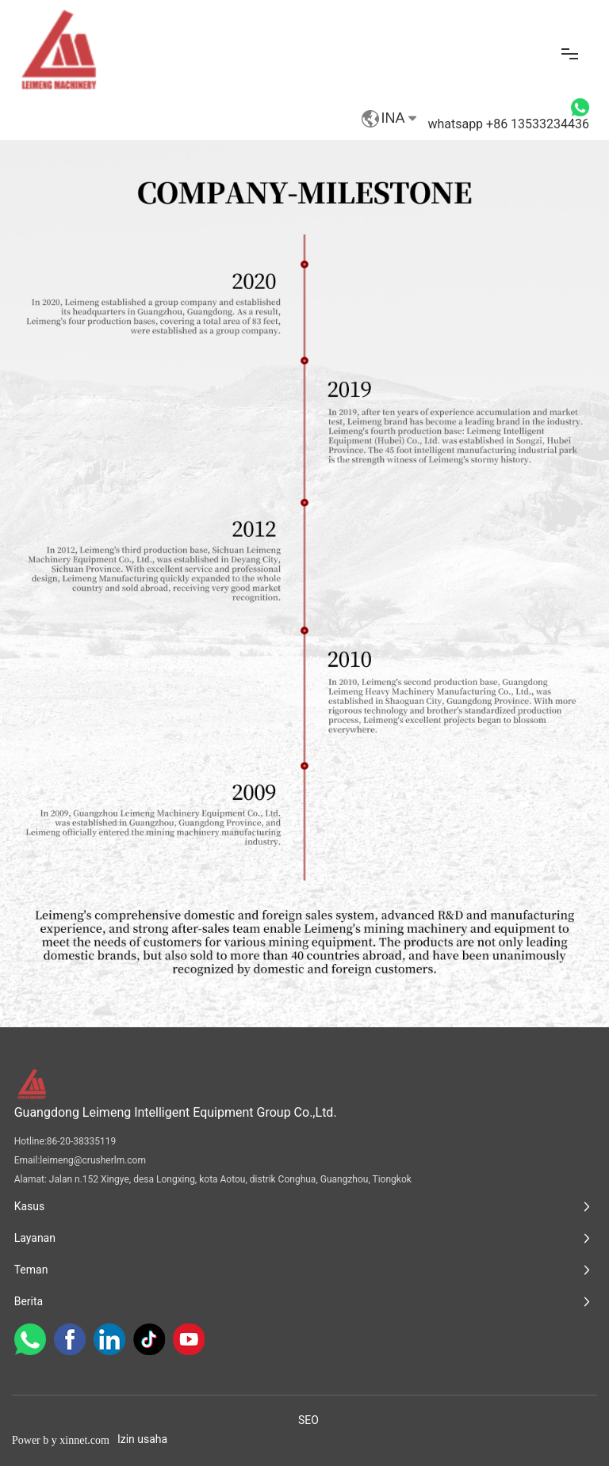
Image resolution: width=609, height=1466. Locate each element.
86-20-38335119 (82, 1141)
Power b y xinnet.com (60, 1440)
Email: (27, 1160)
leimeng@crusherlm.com (93, 1160)
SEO (308, 1420)
